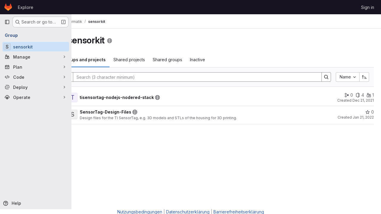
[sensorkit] (35, 46)
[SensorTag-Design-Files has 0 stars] (369, 112)
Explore (25, 7)
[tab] (108, 59)
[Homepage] (8, 7)
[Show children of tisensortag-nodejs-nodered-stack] (83, 97)
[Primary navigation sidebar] (7, 22)
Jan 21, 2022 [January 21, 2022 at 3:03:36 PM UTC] (363, 117)
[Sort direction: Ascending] (364, 77)
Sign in (367, 7)
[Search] (208, 77)
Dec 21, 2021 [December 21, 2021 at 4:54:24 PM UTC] (363, 100)
